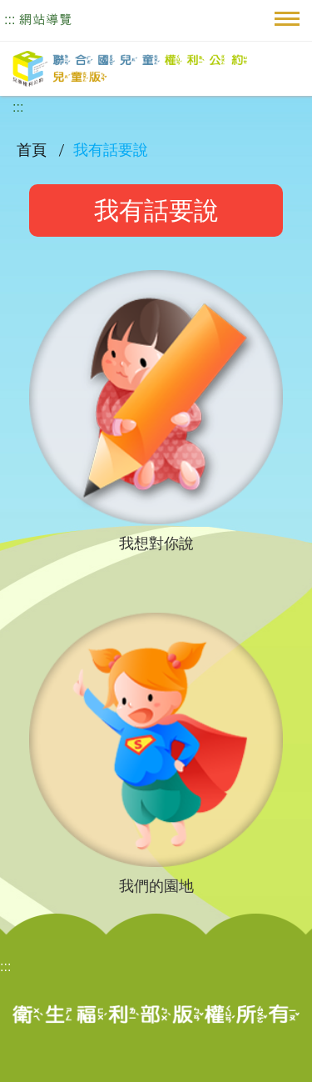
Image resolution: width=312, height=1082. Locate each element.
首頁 (33, 149)
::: (9, 20)
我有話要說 (110, 149)
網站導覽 (45, 20)
